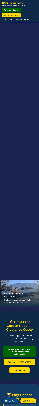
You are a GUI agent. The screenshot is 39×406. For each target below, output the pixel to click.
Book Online (19, 370)
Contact (26, 19)
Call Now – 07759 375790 (19, 362)
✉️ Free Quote (10, 401)
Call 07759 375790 (11, 15)
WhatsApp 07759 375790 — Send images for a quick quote (19, 351)
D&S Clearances (12, 3)
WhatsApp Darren (11, 10)
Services (19, 19)
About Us (11, 19)
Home (4, 19)
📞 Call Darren (28, 401)
